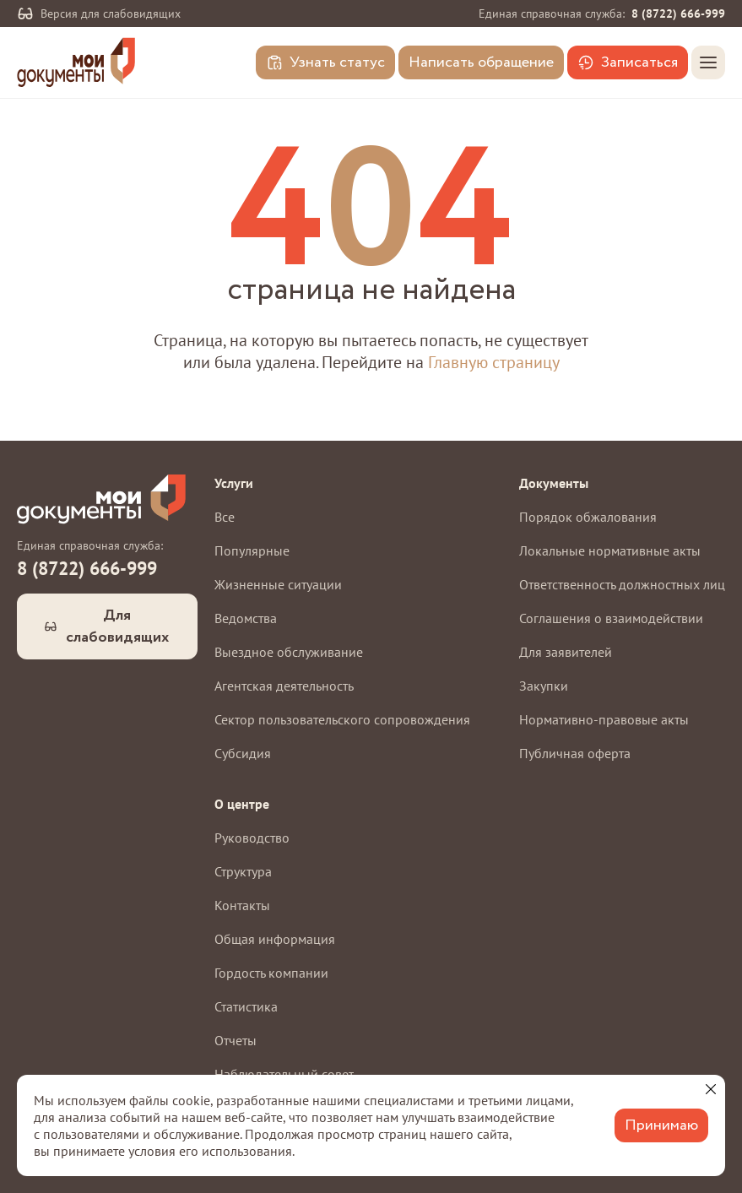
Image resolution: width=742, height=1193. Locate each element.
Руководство (252, 837)
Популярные (252, 550)
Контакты (242, 905)
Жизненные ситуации (278, 584)
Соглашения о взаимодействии (611, 618)
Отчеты (235, 1040)
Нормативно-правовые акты (604, 719)
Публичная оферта (575, 753)
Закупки (543, 685)
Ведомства (245, 618)
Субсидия (242, 753)
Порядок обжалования (588, 516)
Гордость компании (271, 972)
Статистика (246, 1006)
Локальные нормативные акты (610, 550)
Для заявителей (565, 651)
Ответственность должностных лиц (622, 584)
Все (224, 516)
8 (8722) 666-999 (678, 13)
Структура (243, 871)
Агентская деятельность (284, 685)
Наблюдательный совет (284, 1074)
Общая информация (274, 938)
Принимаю (661, 1125)
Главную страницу (494, 362)
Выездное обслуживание (288, 651)
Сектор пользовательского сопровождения (342, 719)
